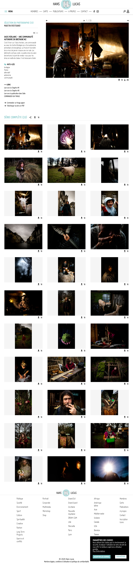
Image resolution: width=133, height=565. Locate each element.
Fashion (19, 527)
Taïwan (96, 534)
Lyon (70, 534)
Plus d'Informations (99, 551)
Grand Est (71, 498)
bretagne (7, 67)
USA (95, 526)
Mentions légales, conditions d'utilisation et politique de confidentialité (66, 561)
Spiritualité (21, 519)
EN (37, 33)
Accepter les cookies (101, 557)
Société (19, 502)
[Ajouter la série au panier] (38, 117)
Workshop (46, 511)
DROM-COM (72, 518)
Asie (95, 509)
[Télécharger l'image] (119, 80)
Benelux (97, 530)
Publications (58, 11)
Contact (84, 11)
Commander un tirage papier (16, 103)
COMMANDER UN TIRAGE (12, 96)
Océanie (97, 518)
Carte (45, 11)
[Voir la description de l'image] (125, 80)
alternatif (7, 72)
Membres (34, 11)
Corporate (46, 502)
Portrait (45, 498)
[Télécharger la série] (35, 117)
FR (34, 33)
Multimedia (47, 507)
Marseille (71, 526)
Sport (19, 511)
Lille (69, 522)
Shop (44, 515)
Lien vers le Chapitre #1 (11, 88)
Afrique (97, 498)
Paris (70, 530)
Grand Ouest (72, 502)
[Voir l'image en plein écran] (128, 80)
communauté (8, 78)
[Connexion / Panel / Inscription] (128, 11)
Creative (20, 523)
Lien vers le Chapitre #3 (11, 90)
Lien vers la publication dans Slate (14, 93)
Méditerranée (99, 513)
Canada (96, 522)
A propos (72, 11)
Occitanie (71, 507)
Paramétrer (120, 557)
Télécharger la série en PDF (15, 106)
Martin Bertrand (12, 25)
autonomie (7, 75)
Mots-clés (11, 64)
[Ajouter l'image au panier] (122, 80)
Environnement (22, 507)
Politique (20, 498)
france (6, 70)
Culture (19, 515)
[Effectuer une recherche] (124, 11)
